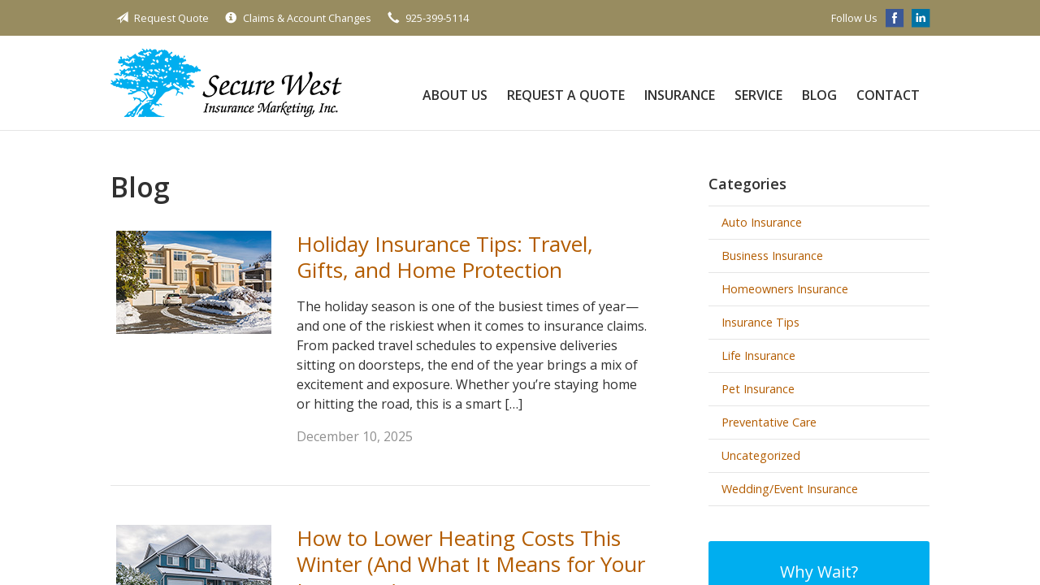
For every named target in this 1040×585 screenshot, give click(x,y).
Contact (888, 95)
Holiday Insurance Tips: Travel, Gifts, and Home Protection (445, 257)
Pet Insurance (758, 388)
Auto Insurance (762, 222)
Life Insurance (758, 355)
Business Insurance (772, 255)
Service (758, 95)
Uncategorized (761, 455)
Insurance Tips (761, 322)
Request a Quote (566, 95)
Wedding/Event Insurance (790, 488)
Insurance (679, 95)
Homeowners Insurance (785, 289)
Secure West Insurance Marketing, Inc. (226, 83)
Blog (819, 95)
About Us (455, 95)
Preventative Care (769, 422)
